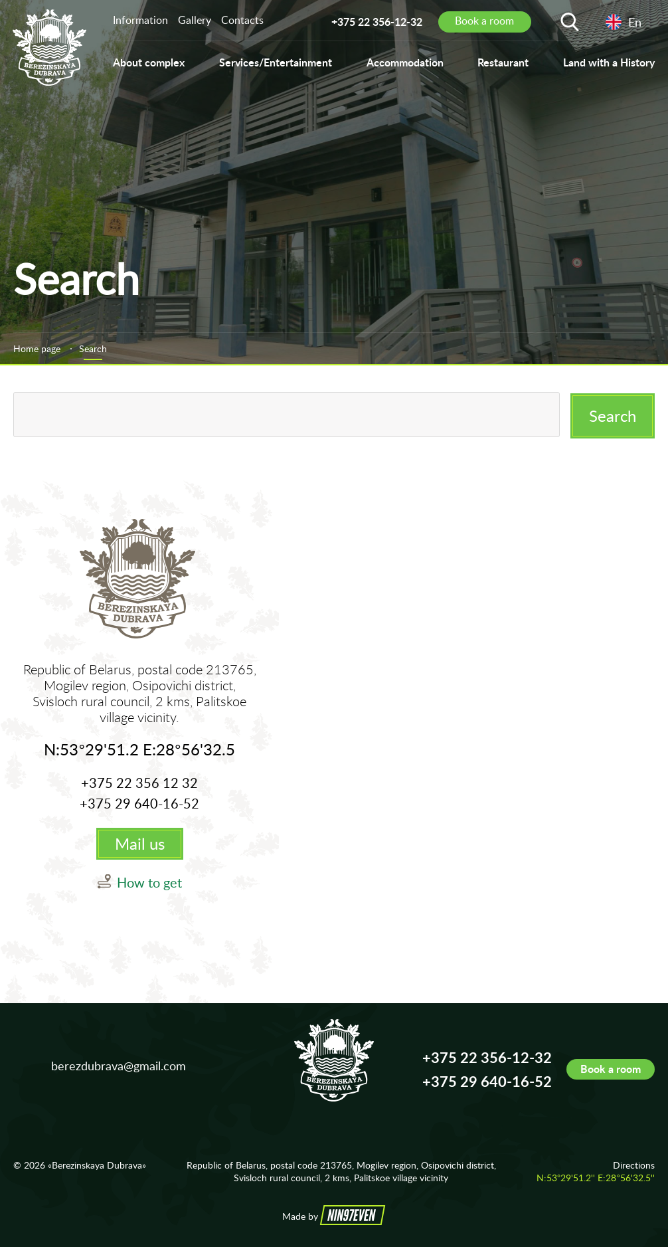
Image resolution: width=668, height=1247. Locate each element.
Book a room (610, 1069)
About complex (149, 62)
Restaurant (503, 62)
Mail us (140, 844)
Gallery (194, 20)
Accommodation (405, 62)
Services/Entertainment (275, 62)
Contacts (242, 20)
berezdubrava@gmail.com (118, 1066)
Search (612, 414)
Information (140, 20)
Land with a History (609, 62)
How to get (149, 883)
